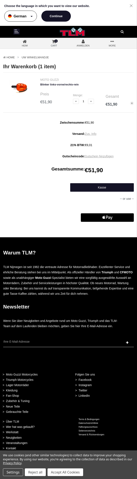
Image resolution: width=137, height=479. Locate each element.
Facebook (84, 379)
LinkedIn (84, 395)
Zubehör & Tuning (17, 401)
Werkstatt (12, 432)
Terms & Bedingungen (88, 419)
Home (11, 57)
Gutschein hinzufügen (99, 156)
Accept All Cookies (65, 472)
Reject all (35, 472)
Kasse (102, 187)
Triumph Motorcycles (19, 379)
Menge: (78, 95)
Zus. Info (90, 133)
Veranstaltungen (16, 443)
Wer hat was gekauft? (20, 427)
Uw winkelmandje (35, 57)
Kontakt (11, 448)
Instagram (85, 385)
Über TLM (12, 421)
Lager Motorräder (17, 385)
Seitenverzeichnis (86, 431)
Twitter (82, 390)
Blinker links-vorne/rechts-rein (59, 84)
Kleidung (12, 390)
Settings (13, 472)
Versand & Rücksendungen (91, 434)
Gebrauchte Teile (17, 411)
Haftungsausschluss (88, 427)
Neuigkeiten (14, 437)
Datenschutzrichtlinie (88, 423)
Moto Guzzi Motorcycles (22, 374)
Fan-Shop (12, 395)
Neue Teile (13, 406)
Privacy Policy (12, 463)
